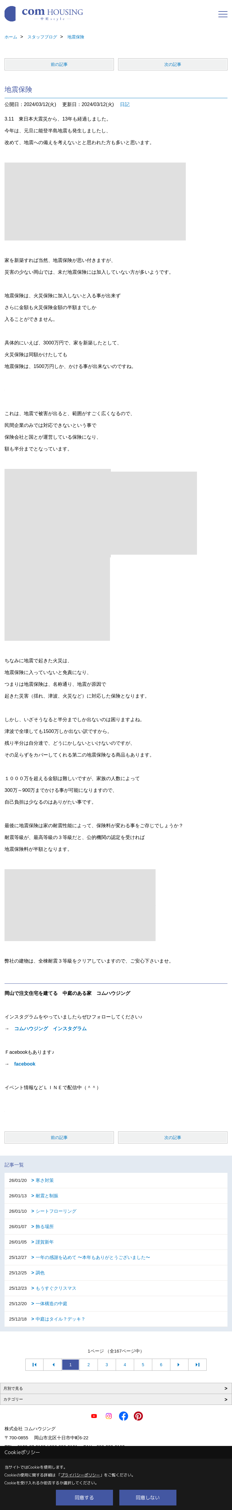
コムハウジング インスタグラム (50, 1028)
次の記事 (172, 64)
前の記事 (59, 64)
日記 (125, 104)
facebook (24, 1063)
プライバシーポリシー (80, 1475)
